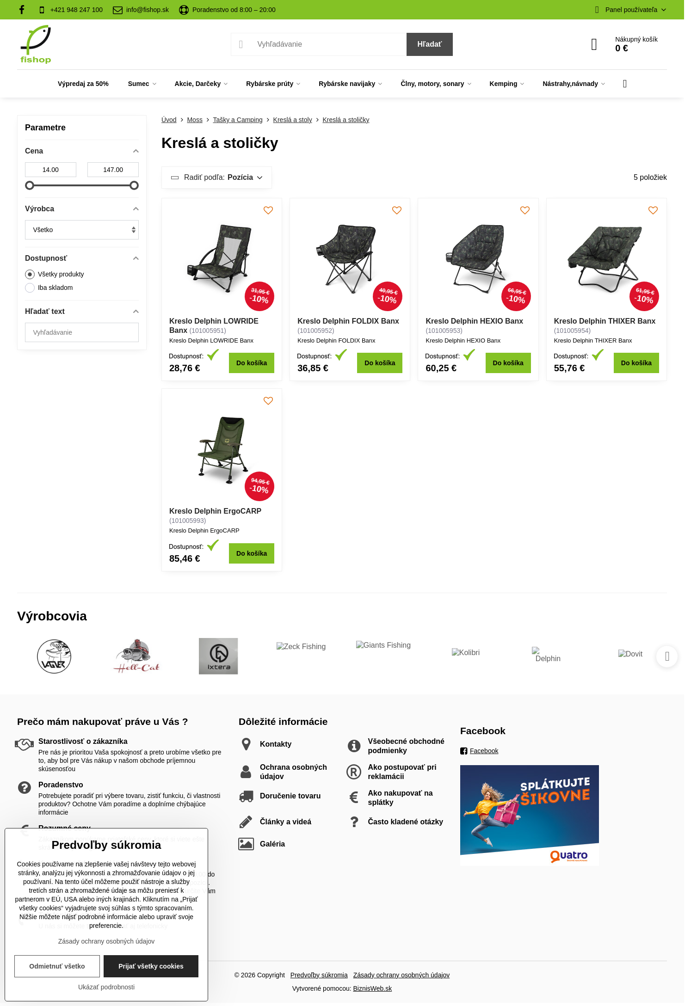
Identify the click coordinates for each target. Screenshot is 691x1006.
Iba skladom (49, 288)
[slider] (29, 185)
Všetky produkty (54, 274)
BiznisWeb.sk (372, 988)
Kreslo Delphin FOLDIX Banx (348, 321)
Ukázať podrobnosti (106, 987)
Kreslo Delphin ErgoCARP (215, 511)
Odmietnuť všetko (57, 966)
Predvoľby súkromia (319, 975)
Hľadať (430, 44)
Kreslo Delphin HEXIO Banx (474, 321)
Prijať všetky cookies (151, 966)
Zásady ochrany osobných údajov (401, 975)
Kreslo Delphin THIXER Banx (605, 321)
